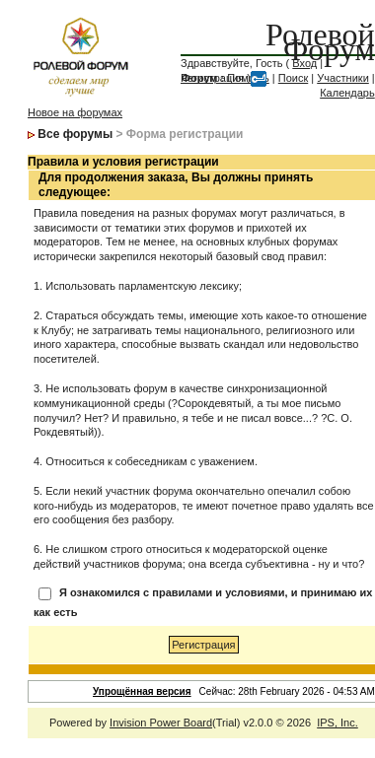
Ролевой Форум (320, 42)
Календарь (347, 93)
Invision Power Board (161, 722)
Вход (304, 63)
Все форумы (75, 134)
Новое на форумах (75, 112)
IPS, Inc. (337, 722)
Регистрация (212, 78)
